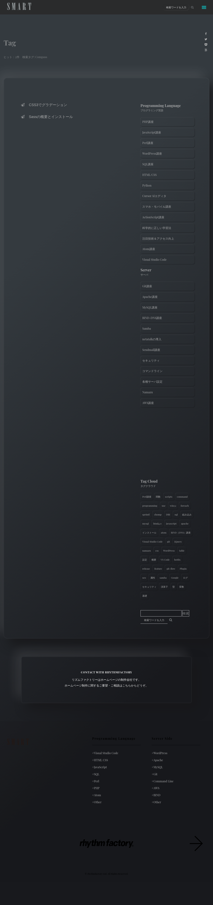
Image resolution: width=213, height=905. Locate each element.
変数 (181, 586)
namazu (146, 550)
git (168, 541)
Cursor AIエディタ (154, 196)
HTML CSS (100, 760)
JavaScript (99, 767)
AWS (155, 788)
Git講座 (147, 286)
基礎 (144, 595)
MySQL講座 (149, 307)
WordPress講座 (152, 153)
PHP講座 (148, 122)
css (157, 550)
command (182, 496)
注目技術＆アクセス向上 (158, 238)
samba (163, 577)
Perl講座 (147, 143)
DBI (168, 514)
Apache (157, 760)
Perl (95, 781)
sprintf (146, 514)
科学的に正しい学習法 (156, 228)
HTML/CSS (149, 175)
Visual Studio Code (154, 259)
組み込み (187, 514)
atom (163, 532)
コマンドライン (152, 371)
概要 (153, 559)
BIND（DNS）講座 (181, 532)
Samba (146, 328)
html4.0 (157, 523)
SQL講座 (147, 164)
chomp (158, 514)
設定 (144, 559)
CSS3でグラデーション (43, 105)
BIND (156, 795)
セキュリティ (151, 360)
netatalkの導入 (151, 339)
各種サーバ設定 (152, 381)
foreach (185, 505)
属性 (152, 577)
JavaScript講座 (151, 132)
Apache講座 (150, 297)
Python (146, 185)
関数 (158, 496)
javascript (171, 523)
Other (97, 802)
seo (144, 577)
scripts (168, 496)
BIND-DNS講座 (152, 318)
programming (149, 505)
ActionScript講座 (153, 217)
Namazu (147, 392)
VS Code (165, 559)
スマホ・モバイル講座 (156, 206)
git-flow (171, 568)
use (163, 505)
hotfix (177, 559)
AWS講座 (148, 403)
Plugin (183, 568)
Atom (96, 795)
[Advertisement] (167, 444)
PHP (96, 788)
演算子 (164, 586)
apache (185, 523)
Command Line (163, 781)
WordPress (169, 550)
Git (154, 774)
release (146, 568)
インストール (149, 532)
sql (176, 514)
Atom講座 (148, 249)
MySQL (157, 767)
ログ (185, 577)
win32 (173, 505)
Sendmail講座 (151, 350)
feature (158, 568)
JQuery (178, 541)
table (182, 550)
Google (175, 577)
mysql (145, 523)
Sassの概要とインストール (46, 117)
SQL (95, 774)
